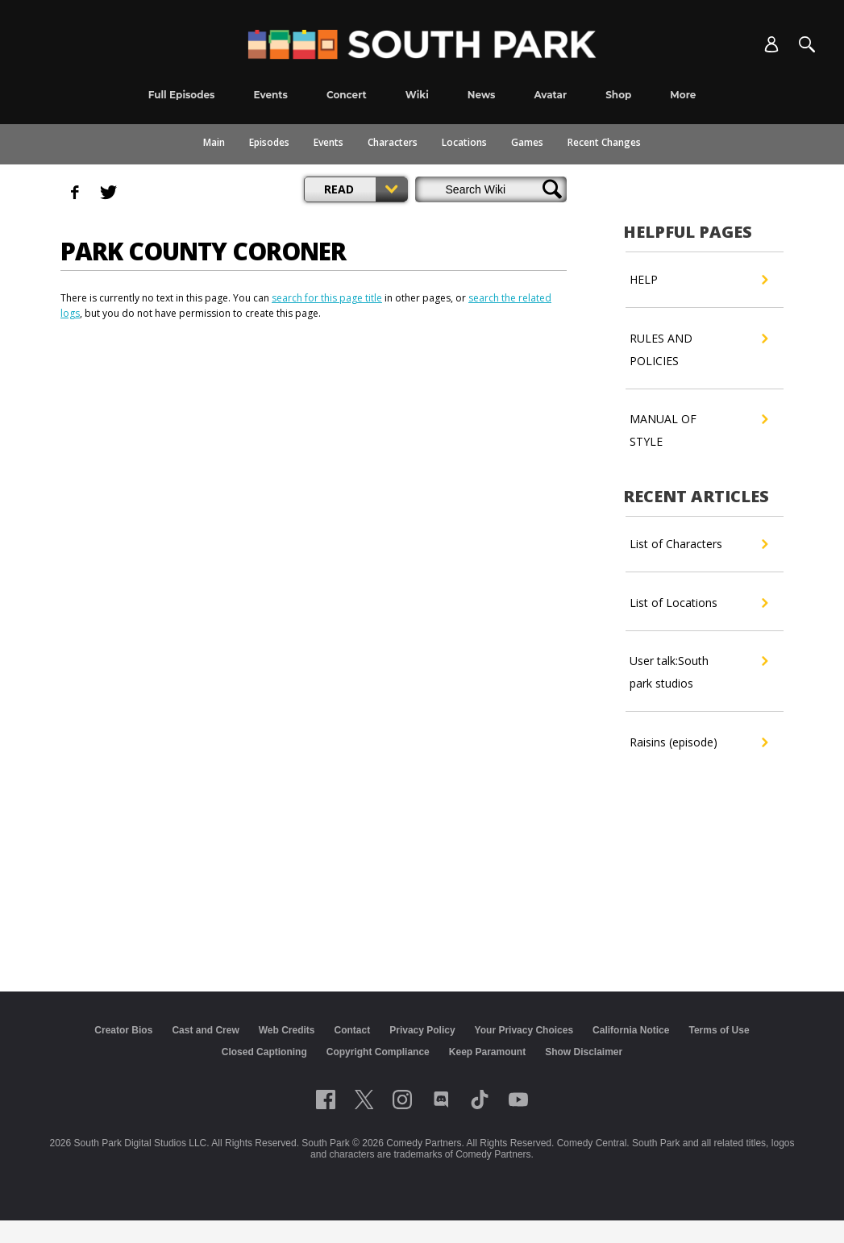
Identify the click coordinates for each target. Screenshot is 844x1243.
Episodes (269, 142)
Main (214, 142)
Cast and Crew (205, 1030)
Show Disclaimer (583, 1052)
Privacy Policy (422, 1030)
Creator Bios (123, 1030)
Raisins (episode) (698, 742)
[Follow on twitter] (364, 1099)
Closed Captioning (264, 1052)
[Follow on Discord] (441, 1099)
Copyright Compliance (378, 1052)
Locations (464, 142)
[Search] (807, 44)
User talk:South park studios (698, 670)
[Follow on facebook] (325, 1099)
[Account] (771, 44)
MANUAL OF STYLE (698, 428)
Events (328, 142)
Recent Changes (604, 142)
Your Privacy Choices (524, 1030)
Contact (353, 1030)
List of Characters (698, 544)
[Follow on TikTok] (479, 1099)
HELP (698, 279)
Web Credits (287, 1030)
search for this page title (327, 298)
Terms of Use (718, 1030)
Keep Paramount (487, 1052)
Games (527, 142)
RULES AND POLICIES (698, 347)
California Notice (630, 1030)
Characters (393, 142)
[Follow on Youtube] (518, 1099)
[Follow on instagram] (402, 1099)
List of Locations (698, 603)
